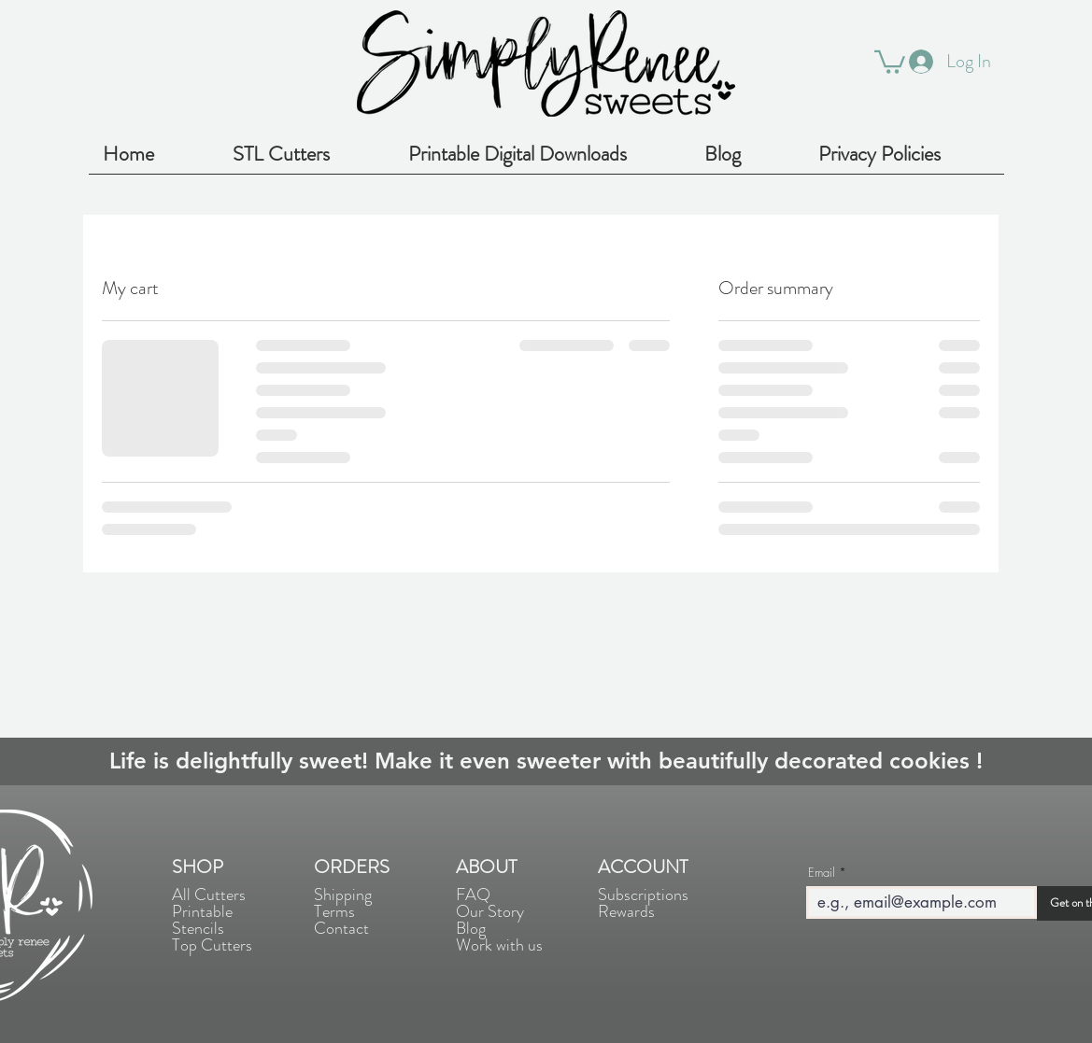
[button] (889, 61)
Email (821, 873)
